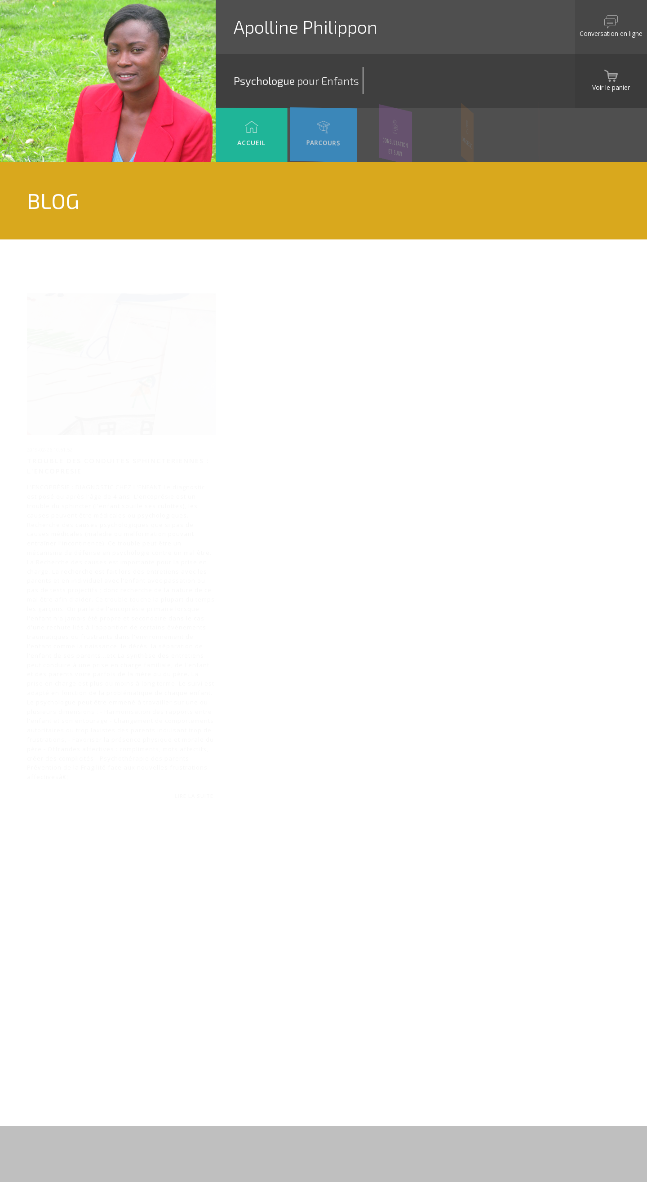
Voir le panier (611, 73)
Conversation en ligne (611, 19)
